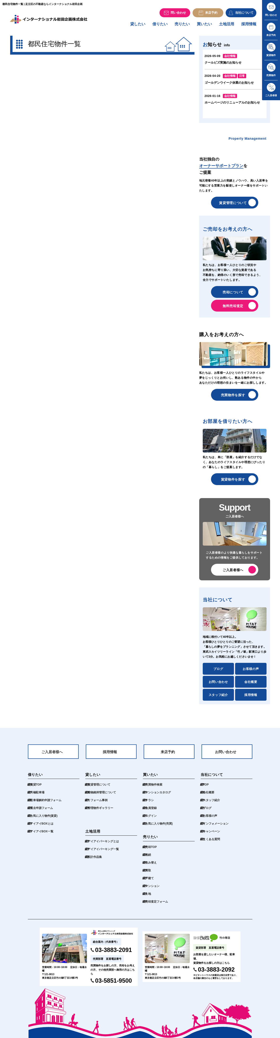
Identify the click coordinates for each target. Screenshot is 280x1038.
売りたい (182, 26)
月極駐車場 (37, 796)
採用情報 (248, 26)
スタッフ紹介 (218, 697)
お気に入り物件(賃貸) (44, 819)
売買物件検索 (153, 788)
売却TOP (151, 850)
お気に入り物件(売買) (159, 827)
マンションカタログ (158, 796)
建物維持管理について (102, 796)
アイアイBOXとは (41, 827)
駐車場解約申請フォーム (45, 803)
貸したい (137, 26)
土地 (148, 897)
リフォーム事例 (98, 803)
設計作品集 (95, 860)
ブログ (218, 671)
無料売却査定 (233, 308)
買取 (148, 874)
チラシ (149, 803)
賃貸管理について (233, 205)
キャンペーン (211, 835)
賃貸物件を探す (233, 482)
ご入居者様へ (233, 572)
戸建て (149, 881)
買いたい (204, 26)
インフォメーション (215, 827)
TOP (206, 788)
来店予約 (168, 755)
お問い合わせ (218, 684)
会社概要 (250, 684)
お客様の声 (251, 671)
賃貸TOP (36, 788)
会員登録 (151, 811)
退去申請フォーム (41, 811)
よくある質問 (211, 842)
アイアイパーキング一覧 (103, 852)
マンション (152, 889)
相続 (148, 858)
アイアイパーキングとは (103, 845)
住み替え (151, 866)
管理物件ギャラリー (100, 811)
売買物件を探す (233, 397)
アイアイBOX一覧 (41, 835)
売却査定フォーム (156, 905)
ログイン (151, 819)
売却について (233, 294)
